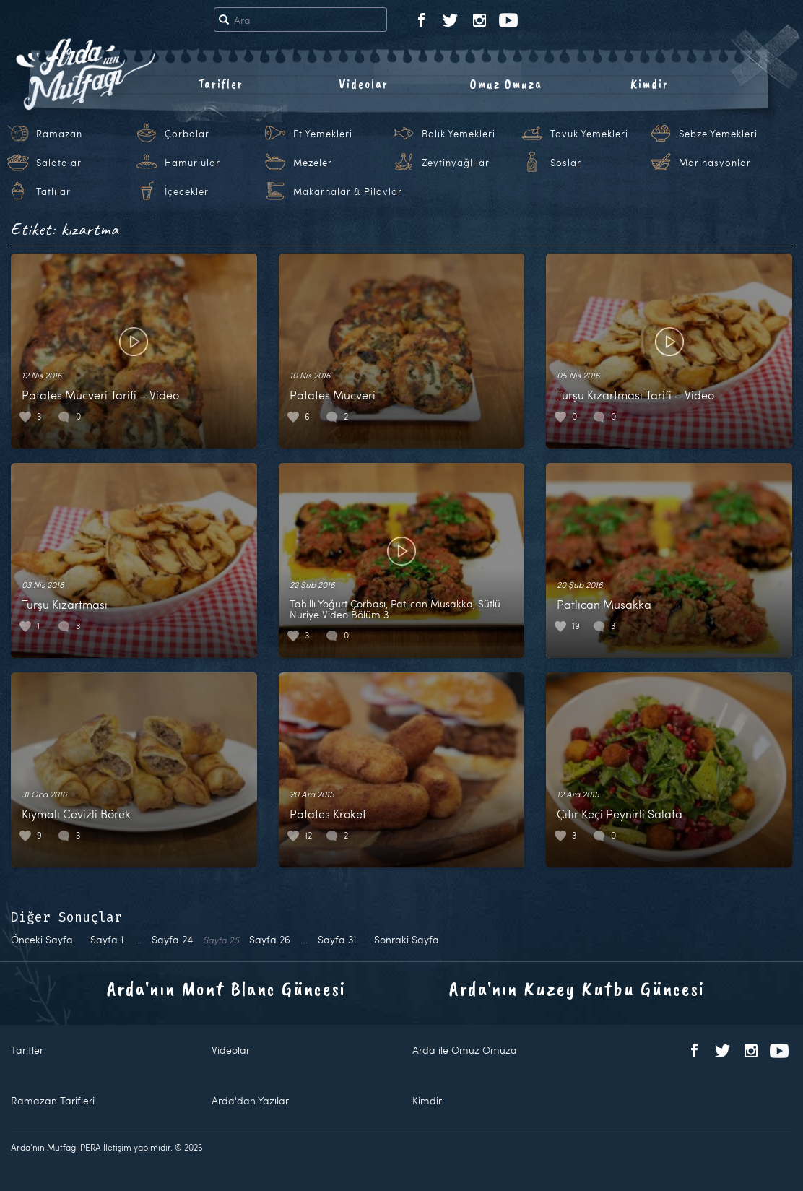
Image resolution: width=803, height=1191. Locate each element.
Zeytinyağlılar (456, 162)
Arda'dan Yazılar (250, 1100)
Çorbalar (187, 133)
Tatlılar (53, 191)
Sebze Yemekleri (718, 133)
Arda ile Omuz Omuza (464, 1050)
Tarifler (220, 84)
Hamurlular (192, 162)
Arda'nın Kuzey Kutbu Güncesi (577, 988)
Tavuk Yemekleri (589, 133)
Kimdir (649, 84)
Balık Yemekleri (458, 133)
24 (172, 939)
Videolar (364, 84)
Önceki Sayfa (42, 939)
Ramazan (59, 133)
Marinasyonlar (715, 162)
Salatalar (59, 162)
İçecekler (187, 191)
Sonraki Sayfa (406, 939)
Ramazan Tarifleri (53, 1100)
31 (337, 939)
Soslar (565, 162)
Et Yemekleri (322, 133)
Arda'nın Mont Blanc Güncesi (226, 988)
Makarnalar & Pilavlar (347, 191)
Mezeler (312, 162)
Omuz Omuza (506, 84)
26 (269, 939)
